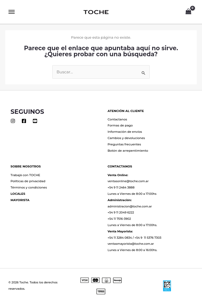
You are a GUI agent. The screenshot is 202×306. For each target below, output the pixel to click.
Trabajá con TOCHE (25, 175)
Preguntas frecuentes (124, 144)
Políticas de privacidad (28, 181)
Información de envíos (125, 132)
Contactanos (117, 119)
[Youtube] (35, 121)
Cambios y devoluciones (126, 138)
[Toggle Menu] (11, 12)
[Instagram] (13, 121)
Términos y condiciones (29, 187)
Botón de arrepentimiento (128, 150)
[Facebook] (24, 121)
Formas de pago (120, 125)
